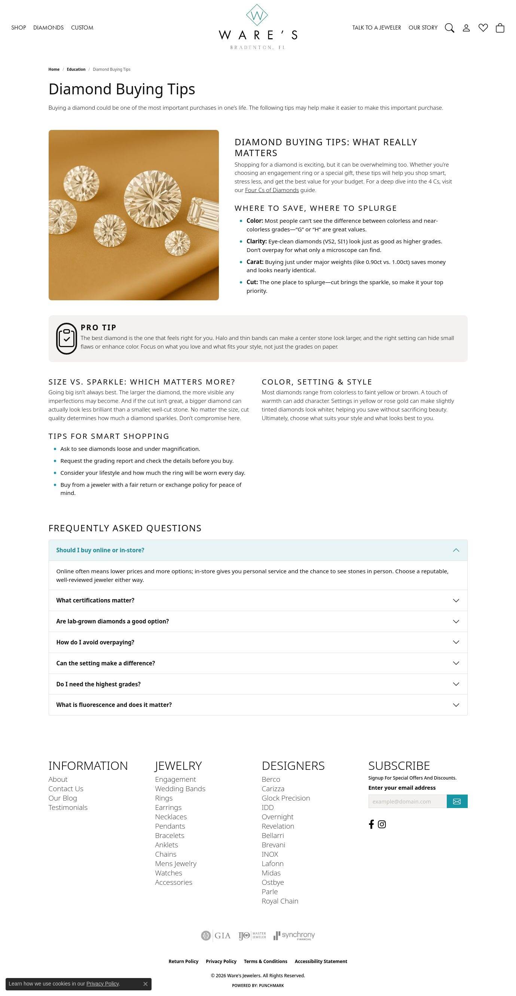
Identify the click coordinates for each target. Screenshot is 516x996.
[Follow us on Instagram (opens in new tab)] (382, 824)
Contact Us (66, 788)
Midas (271, 873)
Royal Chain (280, 901)
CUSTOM (82, 27)
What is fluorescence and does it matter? (114, 704)
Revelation (278, 826)
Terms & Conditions (265, 961)
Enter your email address (402, 787)
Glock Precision (286, 798)
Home (54, 69)
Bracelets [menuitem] (169, 835)
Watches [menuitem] (168, 873)
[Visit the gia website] (216, 935)
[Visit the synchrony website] (294, 935)
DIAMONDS (48, 27)
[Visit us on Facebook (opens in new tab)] (371, 824)
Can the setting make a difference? (106, 663)
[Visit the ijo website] (252, 935)
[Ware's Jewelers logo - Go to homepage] (258, 28)
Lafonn (273, 863)
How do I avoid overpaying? (95, 642)
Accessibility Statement (321, 961)
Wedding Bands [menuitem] (180, 788)
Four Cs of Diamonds (272, 190)
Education (76, 69)
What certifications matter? (96, 600)
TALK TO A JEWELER (376, 27)
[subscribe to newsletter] (457, 801)
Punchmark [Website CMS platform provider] (271, 985)
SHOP (18, 27)
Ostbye (273, 882)
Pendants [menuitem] (170, 826)
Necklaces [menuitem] (171, 816)
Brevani (274, 844)
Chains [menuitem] (166, 854)
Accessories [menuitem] (174, 882)
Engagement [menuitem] (175, 779)
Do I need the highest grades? (99, 684)
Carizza (273, 788)
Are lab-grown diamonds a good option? (113, 621)
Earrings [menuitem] (168, 807)
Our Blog (63, 798)
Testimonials (68, 807)
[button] (449, 27)
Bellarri (273, 835)
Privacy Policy (221, 961)
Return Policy (184, 961)
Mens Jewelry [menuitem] (176, 863)
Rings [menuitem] (164, 798)
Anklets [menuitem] (166, 844)
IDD (268, 807)
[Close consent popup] (145, 984)
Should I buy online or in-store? (100, 550)
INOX (270, 854)
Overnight (278, 816)
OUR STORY (423, 27)
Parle (270, 891)
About (58, 779)
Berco (271, 779)
